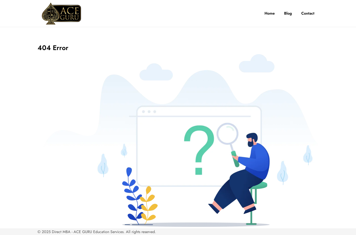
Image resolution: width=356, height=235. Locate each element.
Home (269, 13)
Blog (288, 13)
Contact (307, 13)
